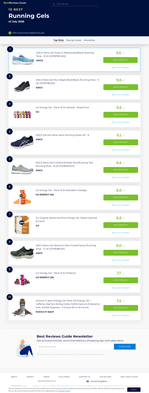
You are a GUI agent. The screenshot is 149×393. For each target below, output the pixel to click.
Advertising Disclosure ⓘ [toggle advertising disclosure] (47, 381)
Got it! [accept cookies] (134, 389)
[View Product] (74, 60)
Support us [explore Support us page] (84, 377)
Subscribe (125, 346)
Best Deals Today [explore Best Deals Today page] (129, 377)
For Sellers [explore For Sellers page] (105, 377)
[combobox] (74, 4)
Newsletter (89, 40)
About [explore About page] (14, 377)
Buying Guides (73, 40)
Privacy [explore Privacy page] (30, 377)
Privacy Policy (65, 391)
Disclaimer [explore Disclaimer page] (64, 377)
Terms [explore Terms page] (46, 377)
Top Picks (58, 40)
